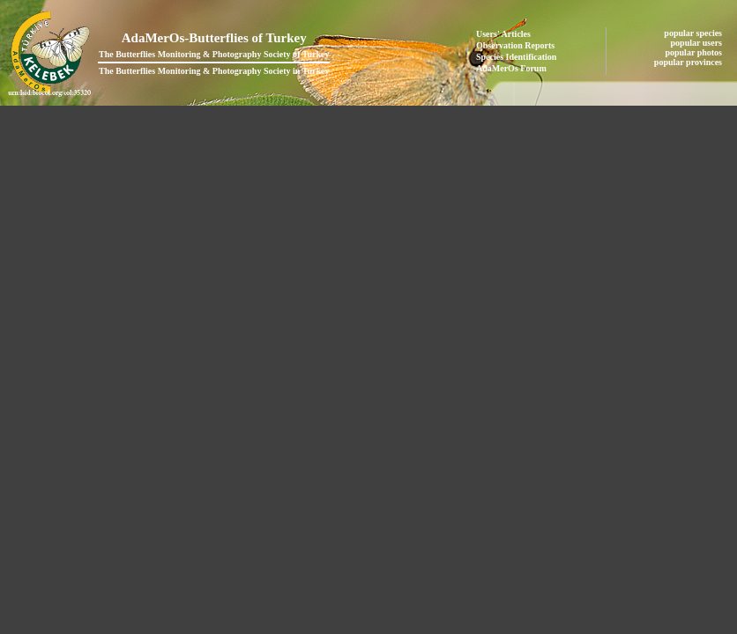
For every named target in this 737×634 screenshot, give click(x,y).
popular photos (694, 52)
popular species (694, 33)
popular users (698, 43)
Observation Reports (515, 45)
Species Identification (516, 57)
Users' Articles (503, 34)
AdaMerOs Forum (511, 68)
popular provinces (689, 62)
